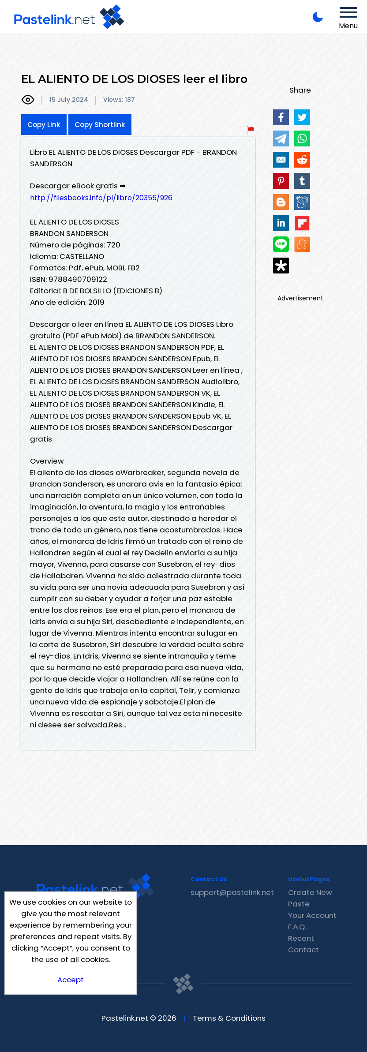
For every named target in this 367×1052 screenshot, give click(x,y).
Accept (70, 979)
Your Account (312, 915)
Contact (303, 949)
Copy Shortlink (100, 124)
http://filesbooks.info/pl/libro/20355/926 (101, 198)
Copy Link (43, 124)
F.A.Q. (297, 926)
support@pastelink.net (232, 892)
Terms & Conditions (229, 1018)
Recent (301, 938)
